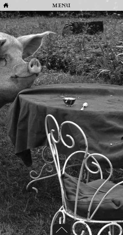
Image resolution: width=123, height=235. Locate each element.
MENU (61, 5)
